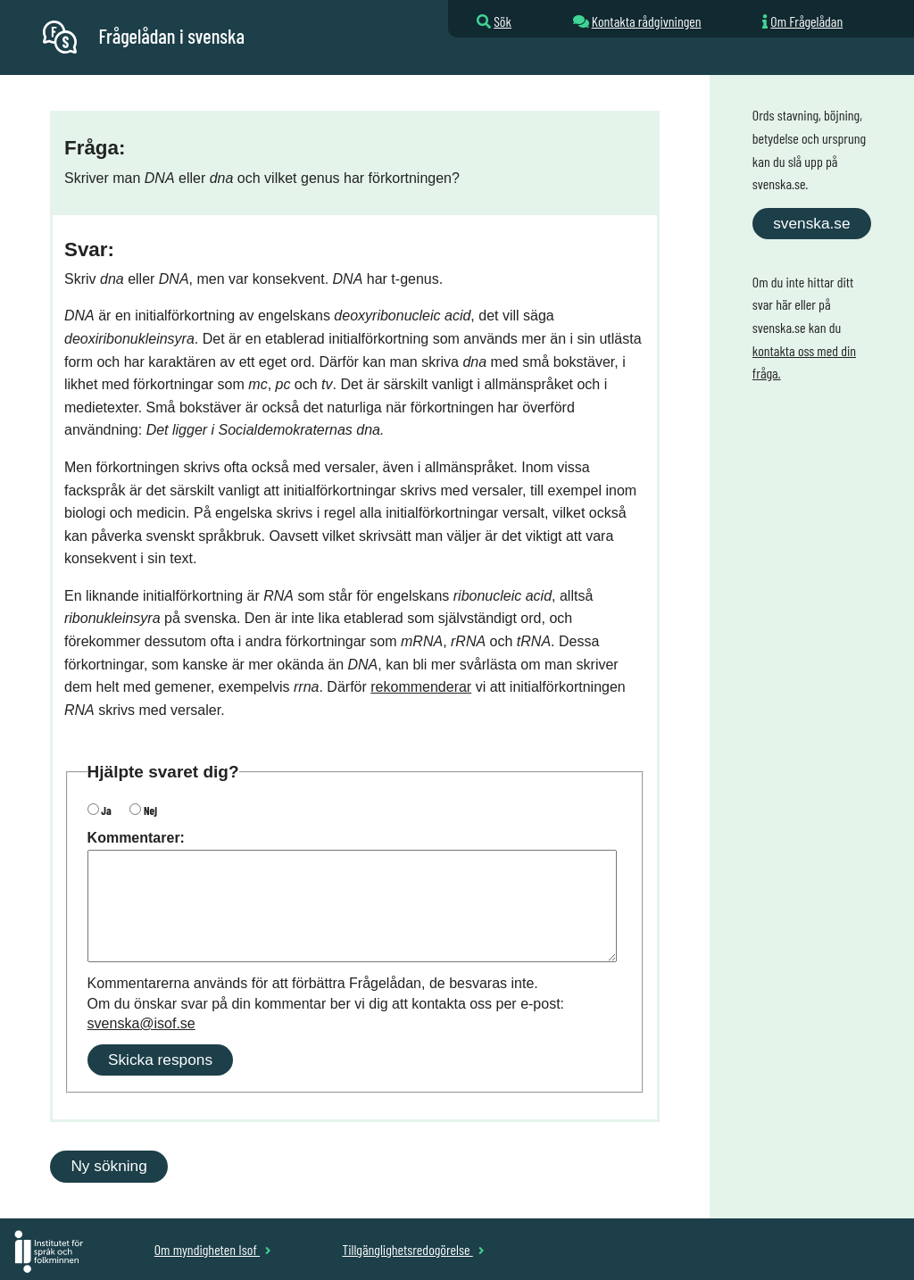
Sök (502, 20)
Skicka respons (160, 1059)
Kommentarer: (136, 837)
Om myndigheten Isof (212, 1249)
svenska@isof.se (141, 1023)
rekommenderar (420, 686)
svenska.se (811, 223)
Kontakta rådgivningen (647, 20)
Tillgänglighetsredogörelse (413, 1249)
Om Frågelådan (806, 20)
